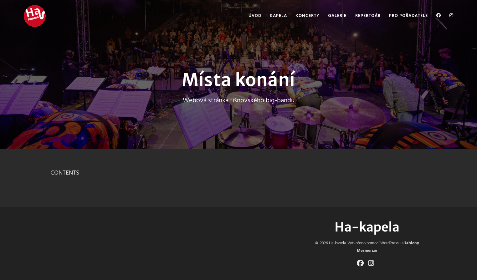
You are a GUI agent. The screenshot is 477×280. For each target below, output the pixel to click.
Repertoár (368, 16)
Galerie (337, 16)
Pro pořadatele (408, 16)
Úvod (255, 16)
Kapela (278, 16)
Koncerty (307, 16)
